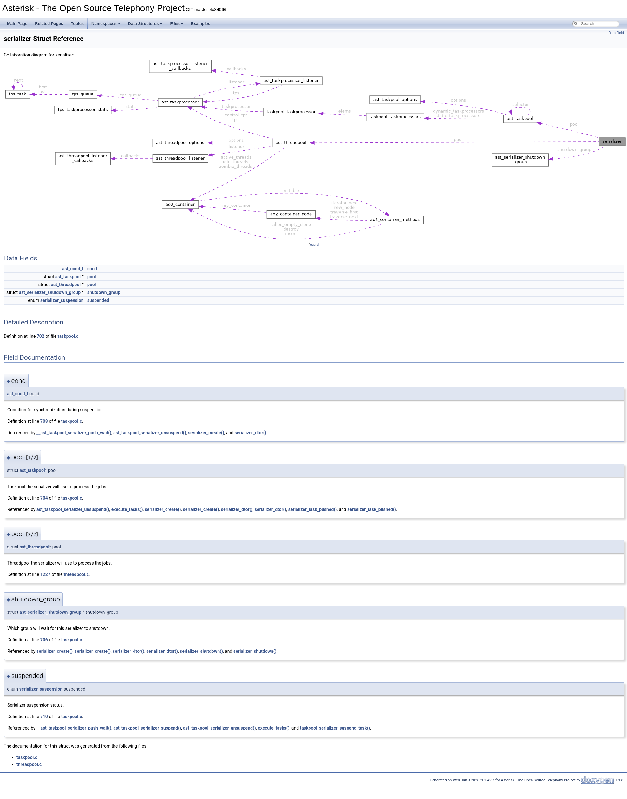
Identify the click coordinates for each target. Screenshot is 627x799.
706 (44, 639)
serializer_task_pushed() (312, 509)
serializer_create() (206, 432)
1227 (45, 574)
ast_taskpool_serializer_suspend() (147, 727)
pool (91, 276)
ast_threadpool (66, 284)
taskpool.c (68, 336)
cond (92, 268)
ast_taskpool (68, 276)
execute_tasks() (127, 509)
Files (176, 23)
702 (40, 336)
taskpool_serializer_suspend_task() (335, 727)
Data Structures (145, 23)
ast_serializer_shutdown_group (50, 292)
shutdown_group (103, 292)
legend (314, 244)
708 (44, 421)
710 (44, 716)
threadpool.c (76, 574)
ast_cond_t (73, 268)
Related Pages (49, 23)
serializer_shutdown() (201, 651)
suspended (98, 300)
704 (44, 498)
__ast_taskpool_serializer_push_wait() (73, 432)
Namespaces (106, 23)
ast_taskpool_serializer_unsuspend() (149, 432)
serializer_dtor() (250, 432)
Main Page (17, 23)
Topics (77, 23)
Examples (200, 23)
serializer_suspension (62, 300)
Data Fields (617, 33)
